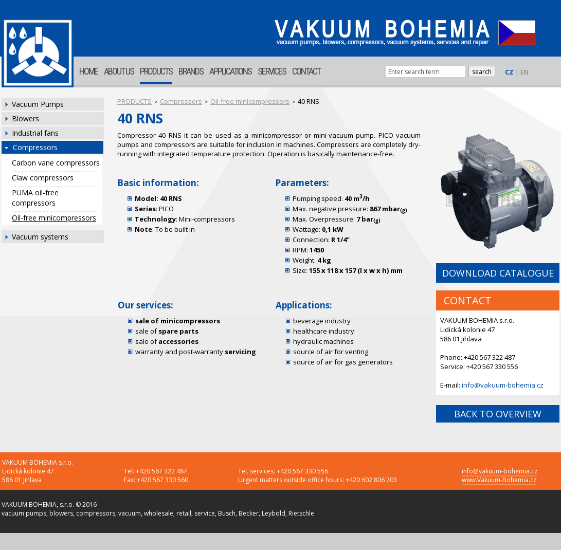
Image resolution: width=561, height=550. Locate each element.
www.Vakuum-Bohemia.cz (499, 479)
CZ (509, 72)
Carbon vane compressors (56, 163)
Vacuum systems (40, 237)
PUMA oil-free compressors (35, 198)
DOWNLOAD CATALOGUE (498, 273)
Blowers (25, 118)
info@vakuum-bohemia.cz (503, 385)
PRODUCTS (156, 71)
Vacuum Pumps (38, 104)
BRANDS (190, 71)
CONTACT (306, 71)
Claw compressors (43, 177)
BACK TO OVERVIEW (497, 414)
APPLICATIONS (230, 71)
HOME (88, 71)
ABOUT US (119, 71)
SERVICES (272, 71)
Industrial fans (35, 133)
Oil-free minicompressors (54, 218)
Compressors (35, 147)
